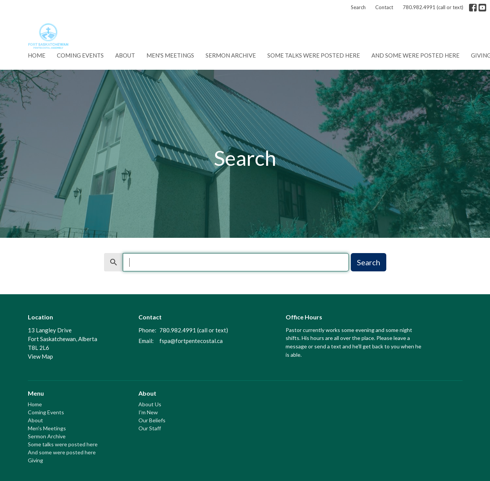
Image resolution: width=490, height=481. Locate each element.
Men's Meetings (170, 55)
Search (358, 7)
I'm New (148, 412)
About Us (149, 404)
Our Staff (149, 428)
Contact (384, 7)
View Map (40, 356)
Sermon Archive (231, 55)
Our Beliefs (151, 420)
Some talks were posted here (313, 55)
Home (36, 55)
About (125, 55)
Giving (35, 460)
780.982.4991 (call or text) (433, 7)
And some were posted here (415, 55)
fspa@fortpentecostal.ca (191, 340)
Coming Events (80, 55)
